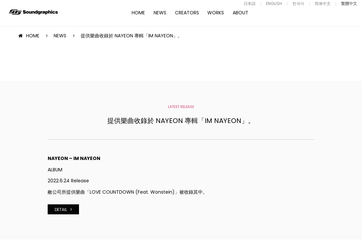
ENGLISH (274, 3)
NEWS (160, 12)
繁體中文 (349, 3)
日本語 (250, 3)
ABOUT (240, 12)
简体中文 (323, 3)
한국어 (298, 3)
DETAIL (61, 209)
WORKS (215, 12)
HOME (138, 12)
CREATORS (187, 12)
